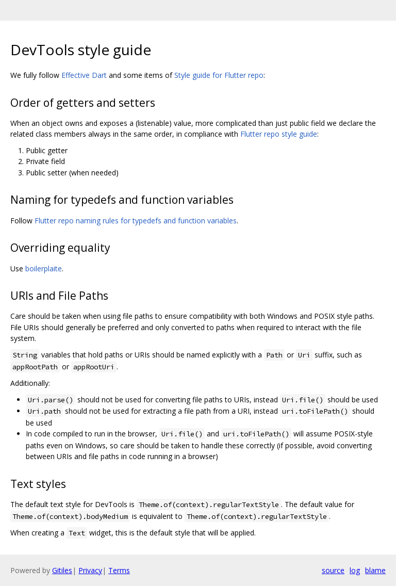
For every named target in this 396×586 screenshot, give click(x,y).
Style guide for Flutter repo (218, 75)
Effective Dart (84, 75)
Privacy (90, 570)
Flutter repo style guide (278, 134)
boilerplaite (43, 268)
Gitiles (62, 570)
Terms (119, 570)
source (333, 570)
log (355, 570)
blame (375, 570)
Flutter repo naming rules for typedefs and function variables (136, 220)
